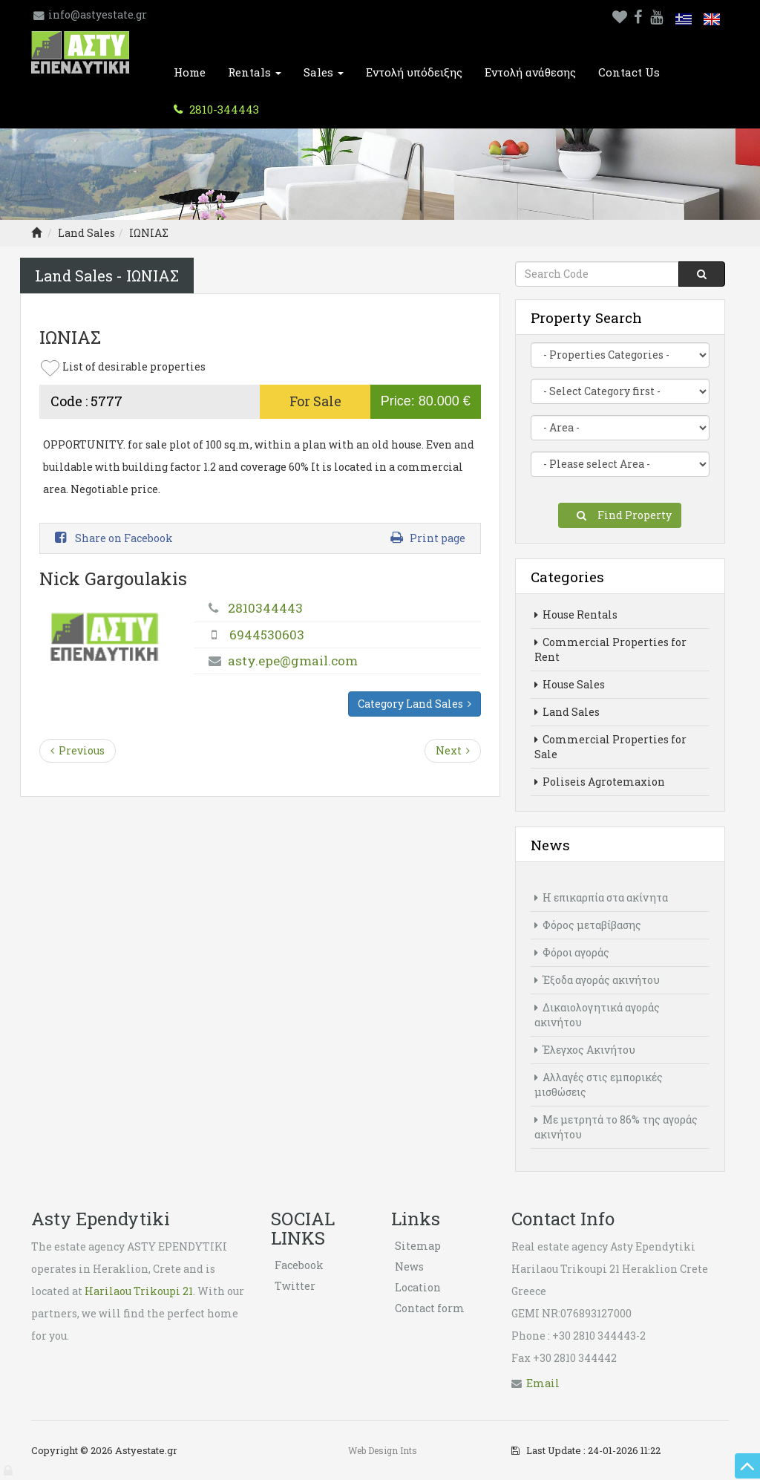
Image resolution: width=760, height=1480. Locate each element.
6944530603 (266, 634)
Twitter (295, 1286)
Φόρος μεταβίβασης (587, 925)
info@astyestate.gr (97, 14)
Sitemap (418, 1246)
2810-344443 (222, 109)
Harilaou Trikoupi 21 (139, 1291)
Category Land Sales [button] (414, 704)
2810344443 (265, 607)
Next (453, 750)
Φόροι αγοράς (571, 952)
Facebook (299, 1265)
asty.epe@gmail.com (293, 660)
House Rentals (576, 614)
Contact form (430, 1308)
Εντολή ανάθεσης (530, 72)
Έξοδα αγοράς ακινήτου (597, 980)
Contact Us (629, 72)
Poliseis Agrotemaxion (599, 782)
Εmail (543, 1383)
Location (418, 1287)
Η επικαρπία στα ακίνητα (601, 897)
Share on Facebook (114, 538)
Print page (427, 538)
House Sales (569, 684)
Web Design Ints (382, 1450)
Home (190, 72)
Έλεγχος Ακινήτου (584, 1050)
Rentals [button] (254, 72)
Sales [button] (324, 72)
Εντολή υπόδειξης (414, 72)
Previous (77, 750)
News (409, 1266)
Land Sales (86, 233)
